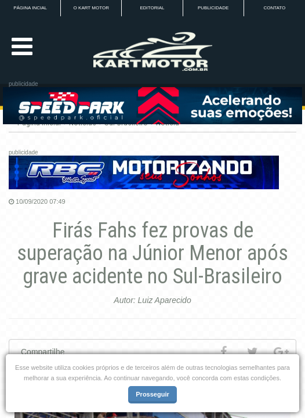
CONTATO (274, 7)
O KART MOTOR (91, 7)
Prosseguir (152, 394)
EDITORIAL (152, 7)
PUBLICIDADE (213, 7)
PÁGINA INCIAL (30, 7)
